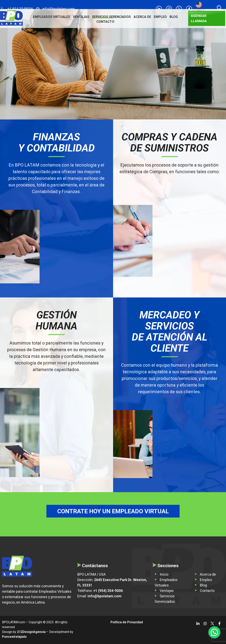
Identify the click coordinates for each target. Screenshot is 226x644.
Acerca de (142, 17)
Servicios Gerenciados (111, 17)
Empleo (160, 17)
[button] (214, 632)
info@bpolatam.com (55, 9)
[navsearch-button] (219, 9)
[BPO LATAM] (11, 18)
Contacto (105, 22)
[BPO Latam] (17, 566)
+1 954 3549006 (17, 9)
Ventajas (81, 17)
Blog (174, 17)
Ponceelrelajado (14, 637)
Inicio (164, 574)
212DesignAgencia (31, 632)
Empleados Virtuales (51, 17)
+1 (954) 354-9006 (108, 590)
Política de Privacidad (126, 622)
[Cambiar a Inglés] (199, 5)
